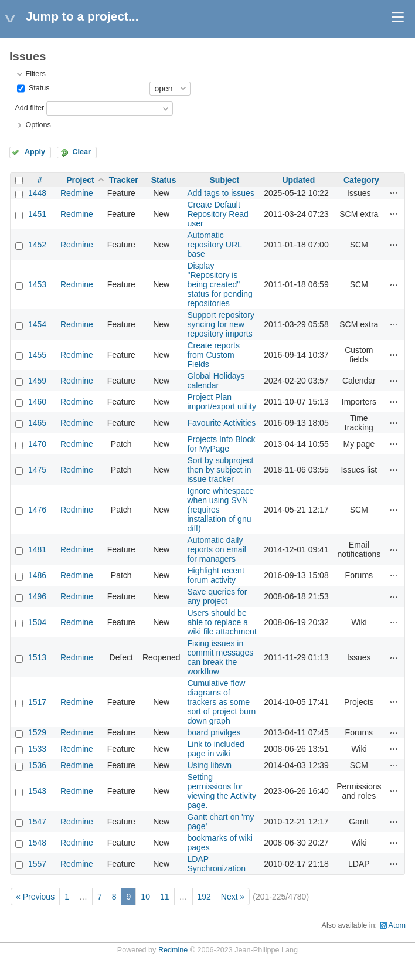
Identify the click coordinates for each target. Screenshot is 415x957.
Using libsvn (210, 765)
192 (204, 896)
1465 (37, 422)
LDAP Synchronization (217, 863)
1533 (37, 749)
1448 (37, 193)
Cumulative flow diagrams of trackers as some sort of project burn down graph (222, 701)
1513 (37, 657)
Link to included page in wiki (216, 748)
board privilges (214, 732)
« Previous (35, 896)
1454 (37, 324)
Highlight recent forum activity (216, 575)
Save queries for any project (217, 596)
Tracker (123, 180)
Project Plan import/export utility (222, 401)
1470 (37, 444)
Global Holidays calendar (216, 380)
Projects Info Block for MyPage (222, 444)
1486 (37, 575)
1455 (37, 354)
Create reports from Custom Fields (214, 355)
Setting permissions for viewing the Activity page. (222, 791)
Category (361, 180)
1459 (37, 380)
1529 (37, 732)
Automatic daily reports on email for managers (217, 549)
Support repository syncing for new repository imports (221, 324)
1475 (37, 469)
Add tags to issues (221, 193)
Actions (394, 193)
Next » (232, 896)
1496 (37, 596)
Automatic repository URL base (215, 244)
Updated (298, 180)
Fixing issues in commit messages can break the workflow (221, 657)
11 (164, 896)
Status (37, 88)
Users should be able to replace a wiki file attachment (222, 622)
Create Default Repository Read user (218, 214)
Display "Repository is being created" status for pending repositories (220, 284)
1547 (37, 821)
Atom (397, 925)
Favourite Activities (222, 422)
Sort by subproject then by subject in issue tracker (221, 470)
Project (80, 180)
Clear (81, 152)
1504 (37, 622)
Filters (35, 74)
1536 (37, 765)
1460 (37, 401)
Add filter (29, 108)
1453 (37, 284)
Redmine (76, 193)
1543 (37, 791)
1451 (37, 214)
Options (37, 125)
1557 (37, 863)
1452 (37, 244)
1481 (37, 549)
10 (145, 896)
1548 (37, 842)
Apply (35, 152)
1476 (37, 509)
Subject (225, 180)
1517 (37, 702)
